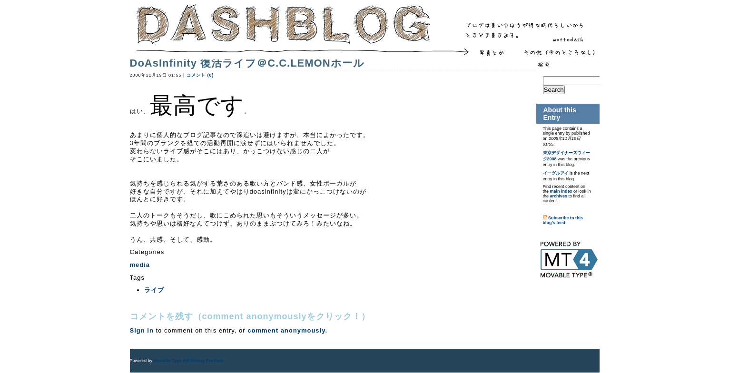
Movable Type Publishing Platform (188, 360)
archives (559, 196)
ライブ (154, 290)
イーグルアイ (556, 173)
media (140, 264)
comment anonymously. (287, 330)
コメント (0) (200, 75)
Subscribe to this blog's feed (563, 220)
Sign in (142, 330)
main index (561, 191)
